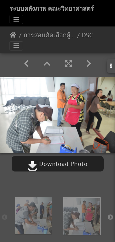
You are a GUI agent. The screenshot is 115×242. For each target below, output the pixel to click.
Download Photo (58, 164)
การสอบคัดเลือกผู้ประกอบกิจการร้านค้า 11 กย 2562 (49, 35)
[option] (33, 215)
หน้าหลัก (13, 35)
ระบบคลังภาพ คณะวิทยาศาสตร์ (52, 9)
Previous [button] (5, 217)
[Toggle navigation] (16, 19)
